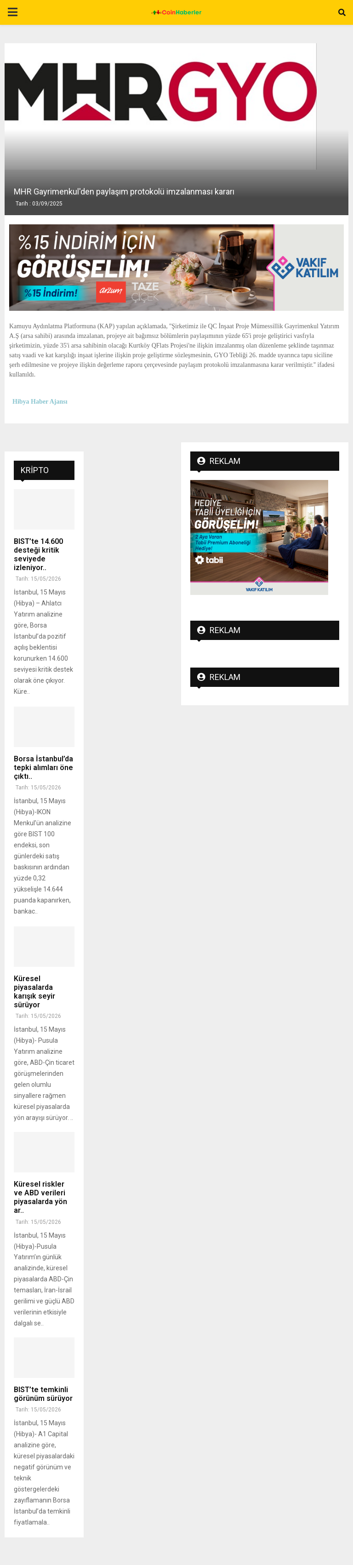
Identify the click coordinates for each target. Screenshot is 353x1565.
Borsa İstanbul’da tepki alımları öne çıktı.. (43, 767)
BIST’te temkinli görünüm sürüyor (43, 1394)
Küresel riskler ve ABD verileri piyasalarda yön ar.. (40, 1197)
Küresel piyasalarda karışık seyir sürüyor (34, 992)
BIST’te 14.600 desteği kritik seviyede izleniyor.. (38, 554)
